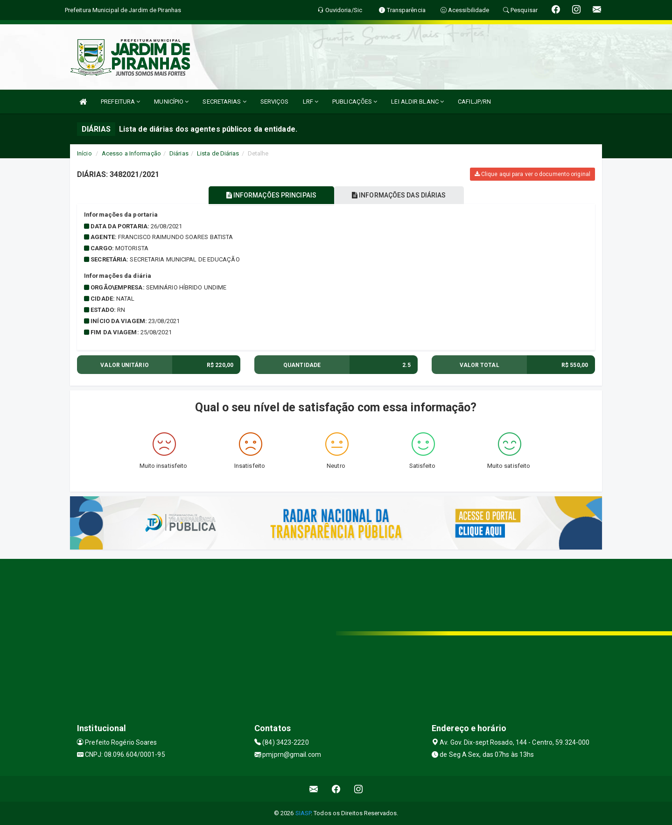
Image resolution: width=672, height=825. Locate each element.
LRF (311, 101)
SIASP (303, 813)
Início (84, 153)
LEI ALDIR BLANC (417, 101)
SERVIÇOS (274, 101)
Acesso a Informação (131, 153)
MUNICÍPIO (171, 101)
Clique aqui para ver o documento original (532, 174)
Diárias (179, 153)
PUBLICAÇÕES (354, 101)
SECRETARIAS (224, 101)
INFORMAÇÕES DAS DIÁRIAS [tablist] (401, 195)
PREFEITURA (120, 101)
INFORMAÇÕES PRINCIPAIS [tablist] (269, 195)
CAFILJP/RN (474, 101)
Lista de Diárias (218, 153)
